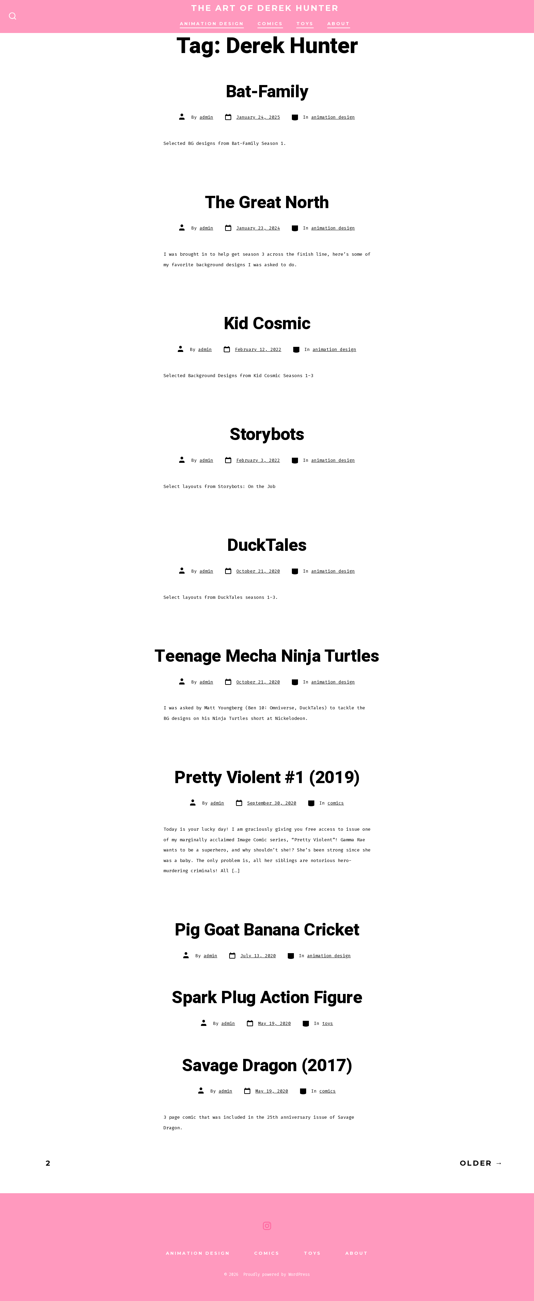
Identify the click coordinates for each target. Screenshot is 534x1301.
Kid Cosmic (267, 323)
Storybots (267, 434)
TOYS (305, 23)
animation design (212, 23)
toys (327, 1023)
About (338, 23)
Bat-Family (267, 91)
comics (270, 23)
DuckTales (267, 545)
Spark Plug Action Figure (267, 997)
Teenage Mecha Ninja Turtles (267, 656)
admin (206, 117)
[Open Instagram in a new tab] (267, 1226)
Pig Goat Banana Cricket (267, 930)
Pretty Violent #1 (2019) (267, 777)
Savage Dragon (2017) (267, 1065)
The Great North (267, 202)
